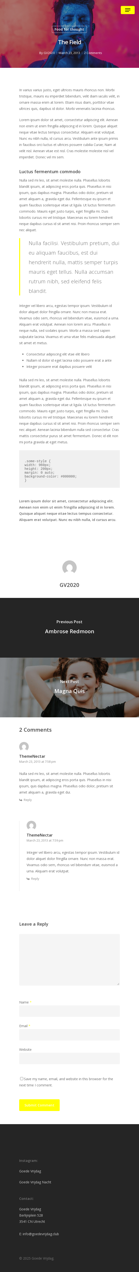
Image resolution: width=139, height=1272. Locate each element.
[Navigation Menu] (128, 10)
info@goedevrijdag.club (41, 1234)
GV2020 (49, 53)
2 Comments (93, 53)
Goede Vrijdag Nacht (35, 1182)
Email (24, 1026)
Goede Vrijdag (30, 1171)
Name (25, 1002)
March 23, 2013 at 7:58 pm (37, 761)
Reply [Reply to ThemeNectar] (28, 800)
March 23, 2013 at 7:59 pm (45, 840)
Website (25, 1049)
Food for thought (69, 29)
